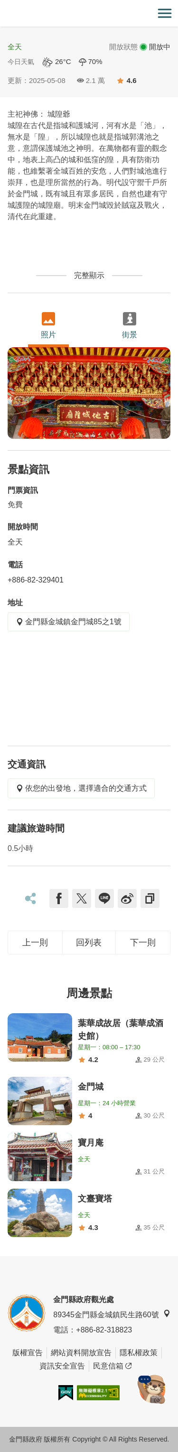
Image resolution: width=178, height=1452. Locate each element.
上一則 (35, 942)
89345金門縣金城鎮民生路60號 (111, 1314)
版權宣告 (27, 1353)
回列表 (89, 942)
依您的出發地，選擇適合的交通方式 (81, 788)
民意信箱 (112, 1366)
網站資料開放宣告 (81, 1353)
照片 (48, 325)
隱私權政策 (139, 1353)
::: (3, 5)
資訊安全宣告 (62, 1366)
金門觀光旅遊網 (89, 13)
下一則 (143, 942)
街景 (129, 325)
